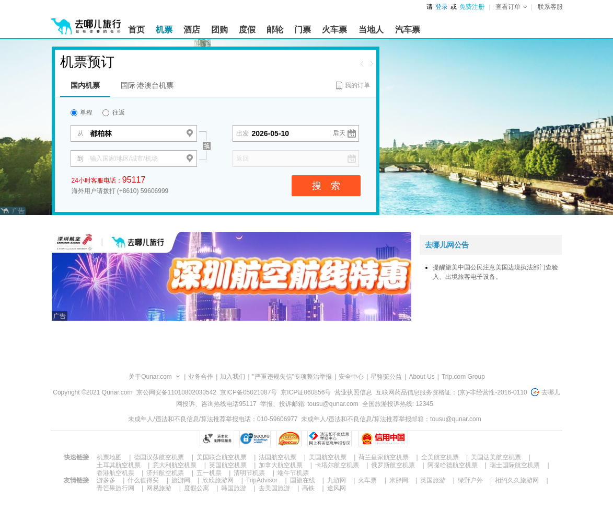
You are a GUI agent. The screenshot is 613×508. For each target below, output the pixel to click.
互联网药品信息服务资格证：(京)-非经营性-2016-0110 (451, 392)
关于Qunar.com (150, 376)
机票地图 (109, 457)
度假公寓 (196, 488)
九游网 (336, 480)
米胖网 (398, 480)
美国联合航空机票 (221, 457)
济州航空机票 (165, 473)
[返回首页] (86, 22)
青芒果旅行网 (115, 488)
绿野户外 (470, 480)
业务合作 (200, 376)
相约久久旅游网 (517, 480)
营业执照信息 (353, 392)
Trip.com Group (463, 376)
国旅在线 (302, 480)
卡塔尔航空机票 (337, 465)
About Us (421, 376)
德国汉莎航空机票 (159, 457)
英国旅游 (432, 480)
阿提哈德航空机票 (452, 465)
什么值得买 (143, 480)
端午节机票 (293, 473)
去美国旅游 (274, 488)
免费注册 (471, 6)
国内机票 (85, 85)
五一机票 (209, 473)
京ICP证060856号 (306, 392)
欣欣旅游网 (218, 480)
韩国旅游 (233, 488)
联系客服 (550, 6)
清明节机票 (249, 473)
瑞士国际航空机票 (515, 465)
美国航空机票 (327, 457)
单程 (81, 112)
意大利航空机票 (174, 465)
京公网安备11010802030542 (176, 392)
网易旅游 (158, 488)
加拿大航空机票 (281, 465)
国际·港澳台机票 (147, 85)
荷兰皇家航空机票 (383, 457)
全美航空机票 (440, 457)
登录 (441, 6)
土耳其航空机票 (119, 465)
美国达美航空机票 (496, 457)
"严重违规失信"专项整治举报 (292, 376)
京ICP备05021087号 (248, 392)
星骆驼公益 (386, 376)
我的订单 (357, 85)
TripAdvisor (261, 480)
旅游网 (180, 480)
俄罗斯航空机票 (393, 465)
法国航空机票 (277, 457)
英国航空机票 (228, 465)
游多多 (106, 480)
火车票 (367, 480)
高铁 (308, 488)
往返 (113, 112)
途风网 (336, 488)
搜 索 (326, 185)
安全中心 (351, 376)
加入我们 (232, 376)
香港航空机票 (115, 473)
